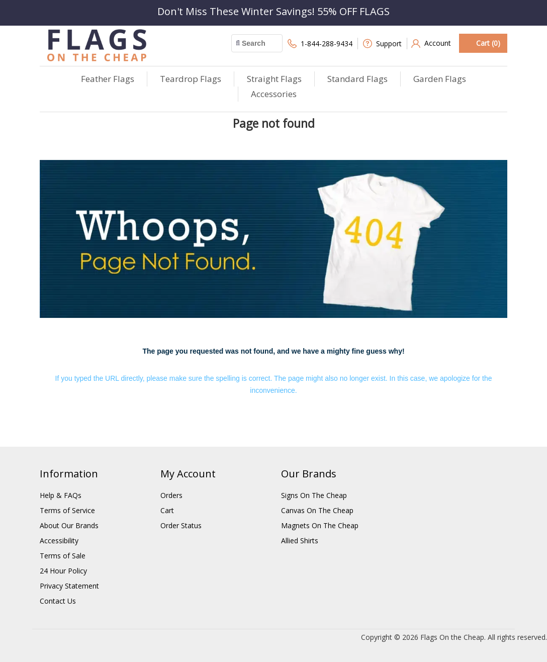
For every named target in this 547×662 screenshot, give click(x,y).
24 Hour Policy (63, 570)
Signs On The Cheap (314, 495)
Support (382, 43)
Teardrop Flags (190, 79)
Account (431, 43)
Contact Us (58, 601)
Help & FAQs (60, 495)
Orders (171, 495)
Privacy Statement (69, 586)
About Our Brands (69, 525)
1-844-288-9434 (320, 43)
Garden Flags (439, 79)
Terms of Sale (62, 555)
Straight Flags (274, 79)
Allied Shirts (299, 540)
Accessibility (59, 540)
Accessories (274, 94)
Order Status (181, 525)
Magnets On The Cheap (319, 525)
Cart (167, 510)
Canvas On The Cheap (317, 510)
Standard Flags (357, 79)
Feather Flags (107, 79)
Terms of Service (67, 510)
